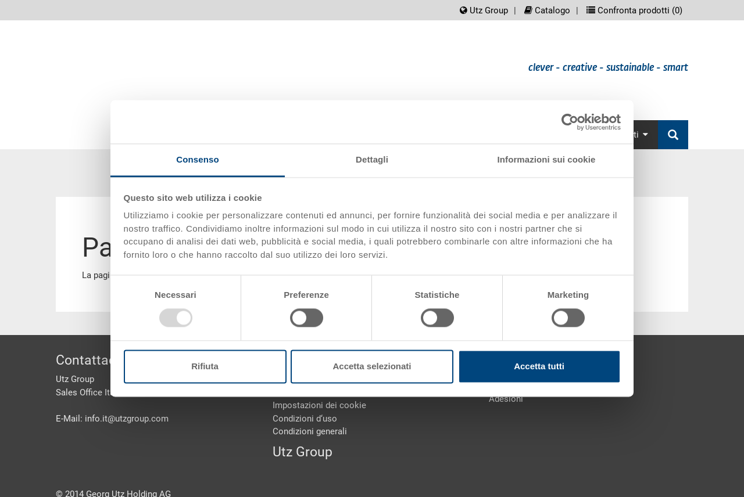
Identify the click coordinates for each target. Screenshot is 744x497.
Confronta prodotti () (634, 10)
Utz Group (484, 10)
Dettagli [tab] (372, 159)
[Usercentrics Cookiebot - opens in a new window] (570, 122)
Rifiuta (205, 366)
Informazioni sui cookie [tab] (547, 159)
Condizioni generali (310, 431)
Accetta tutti (539, 366)
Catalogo (547, 10)
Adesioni (506, 399)
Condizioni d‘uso (305, 418)
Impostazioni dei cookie (319, 405)
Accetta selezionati (371, 366)
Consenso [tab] (197, 159)
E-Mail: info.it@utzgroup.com (112, 418)
